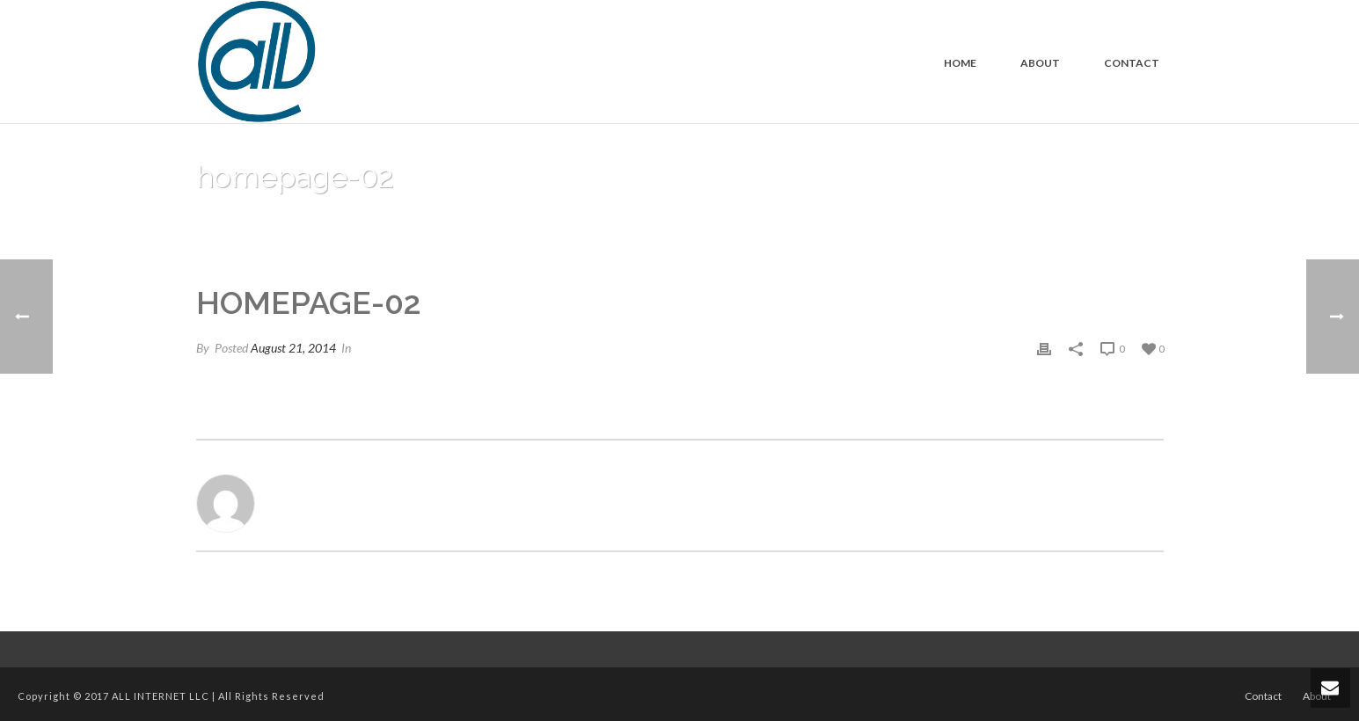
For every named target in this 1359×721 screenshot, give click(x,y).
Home (960, 62)
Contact (1131, 62)
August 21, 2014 (293, 347)
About (1040, 62)
